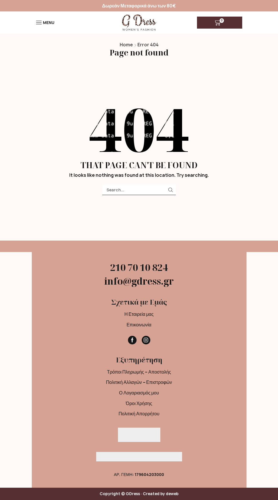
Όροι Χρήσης (139, 403)
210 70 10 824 (139, 267)
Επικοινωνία (139, 325)
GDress (133, 493)
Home (126, 44)
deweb (172, 493)
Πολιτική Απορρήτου (139, 413)
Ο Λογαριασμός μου (139, 393)
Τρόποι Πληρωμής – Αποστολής (139, 372)
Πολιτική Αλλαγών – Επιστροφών (139, 382)
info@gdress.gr (139, 281)
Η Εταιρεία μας (138, 314)
